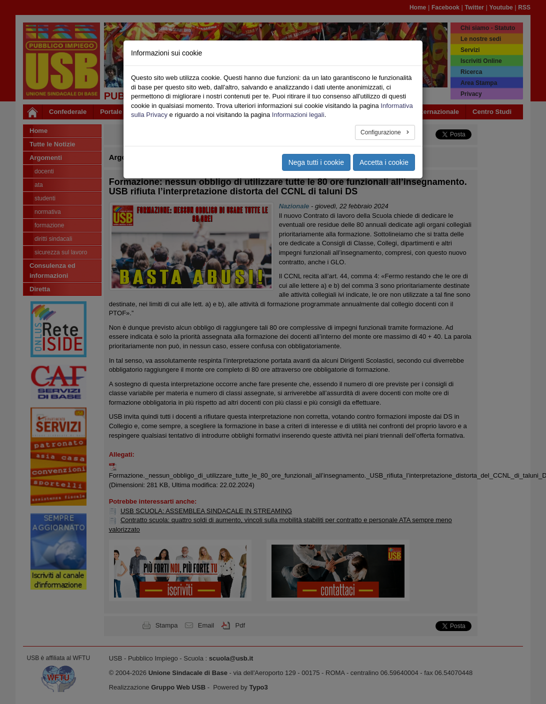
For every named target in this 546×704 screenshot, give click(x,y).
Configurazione (381, 132)
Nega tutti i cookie (316, 162)
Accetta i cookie (384, 162)
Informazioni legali (298, 114)
